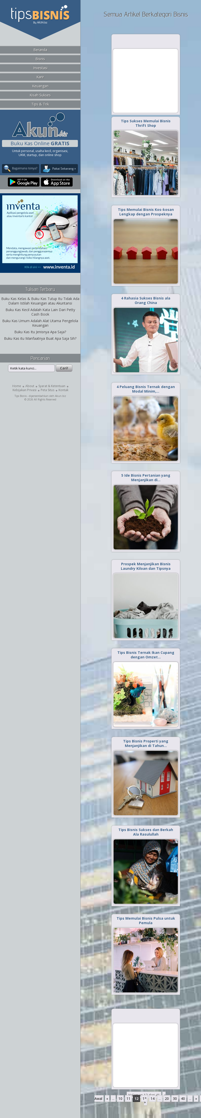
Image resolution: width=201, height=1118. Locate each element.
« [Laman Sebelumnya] (107, 1098)
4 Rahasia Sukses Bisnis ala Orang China (145, 300)
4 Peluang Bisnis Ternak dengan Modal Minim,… (146, 389)
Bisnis (40, 58)
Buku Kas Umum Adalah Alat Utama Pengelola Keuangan (40, 323)
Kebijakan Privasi (24, 390)
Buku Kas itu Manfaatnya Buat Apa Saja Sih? (40, 338)
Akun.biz (60, 396)
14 (152, 1098)
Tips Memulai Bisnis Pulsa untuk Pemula (146, 920)
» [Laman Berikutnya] (196, 1098)
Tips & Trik (40, 104)
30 (175, 1098)
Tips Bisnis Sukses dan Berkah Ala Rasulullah (145, 832)
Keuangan (40, 86)
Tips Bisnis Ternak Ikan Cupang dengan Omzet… (145, 654)
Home (16, 386)
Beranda (40, 49)
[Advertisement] (145, 80)
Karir (40, 76)
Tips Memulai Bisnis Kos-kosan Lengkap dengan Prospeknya (146, 211)
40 (183, 1098)
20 (167, 1098)
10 (120, 1098)
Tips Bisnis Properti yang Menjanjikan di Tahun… (145, 743)
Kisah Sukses (40, 95)
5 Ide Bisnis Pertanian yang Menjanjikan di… (145, 477)
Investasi (40, 67)
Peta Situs (47, 390)
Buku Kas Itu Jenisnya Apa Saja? (40, 331)
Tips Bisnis (21, 396)
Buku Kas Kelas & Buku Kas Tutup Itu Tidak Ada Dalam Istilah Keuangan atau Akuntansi (40, 301)
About (29, 386)
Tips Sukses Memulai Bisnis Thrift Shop (146, 123)
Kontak (63, 390)
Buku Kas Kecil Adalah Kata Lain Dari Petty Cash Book (40, 312)
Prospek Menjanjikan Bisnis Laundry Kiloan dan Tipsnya (146, 566)
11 (128, 1098)
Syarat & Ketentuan (51, 386)
